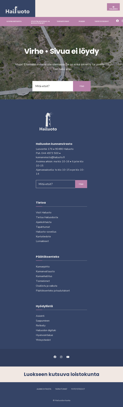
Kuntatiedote (43, 236)
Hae (82, 86)
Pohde (82, 21)
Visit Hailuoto (43, 212)
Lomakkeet (42, 241)
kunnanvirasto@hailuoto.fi (50, 157)
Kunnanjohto (43, 266)
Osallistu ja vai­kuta (46, 286)
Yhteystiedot (102, 21)
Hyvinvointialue (44, 335)
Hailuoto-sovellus (46, 232)
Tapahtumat (63, 21)
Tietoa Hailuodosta (47, 217)
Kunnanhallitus (44, 276)
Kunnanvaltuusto (45, 271)
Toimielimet (43, 281)
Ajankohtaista (13, 21)
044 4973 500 (50, 153)
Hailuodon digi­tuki (46, 330)
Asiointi (40, 316)
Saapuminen (42, 320)
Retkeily (40, 325)
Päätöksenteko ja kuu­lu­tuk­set (40, 22)
